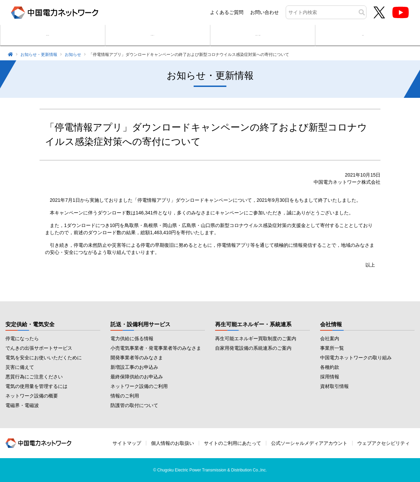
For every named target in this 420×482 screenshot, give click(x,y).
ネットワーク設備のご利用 (139, 386)
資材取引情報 (334, 386)
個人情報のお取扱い (172, 443)
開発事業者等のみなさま (136, 357)
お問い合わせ (264, 12)
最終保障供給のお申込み (136, 376)
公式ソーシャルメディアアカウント (309, 443)
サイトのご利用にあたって (232, 443)
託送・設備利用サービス (140, 324)
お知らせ (73, 54)
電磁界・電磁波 (22, 405)
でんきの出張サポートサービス (38, 348)
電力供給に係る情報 (131, 338)
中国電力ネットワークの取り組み (356, 357)
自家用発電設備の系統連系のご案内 (253, 348)
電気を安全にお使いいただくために (43, 357)
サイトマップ (126, 443)
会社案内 (329, 338)
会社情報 (331, 324)
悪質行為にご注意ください (34, 376)
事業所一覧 (332, 348)
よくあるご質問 (226, 12)
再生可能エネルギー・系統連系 (253, 324)
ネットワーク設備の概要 (31, 395)
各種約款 (329, 367)
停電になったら (22, 338)
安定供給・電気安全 (30, 324)
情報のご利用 (124, 395)
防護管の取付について (134, 405)
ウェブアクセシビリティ (383, 443)
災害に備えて (19, 367)
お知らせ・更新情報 (38, 54)
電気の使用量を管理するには (36, 386)
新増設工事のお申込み (134, 367)
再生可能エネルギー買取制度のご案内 (255, 338)
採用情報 (329, 376)
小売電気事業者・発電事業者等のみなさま (155, 348)
